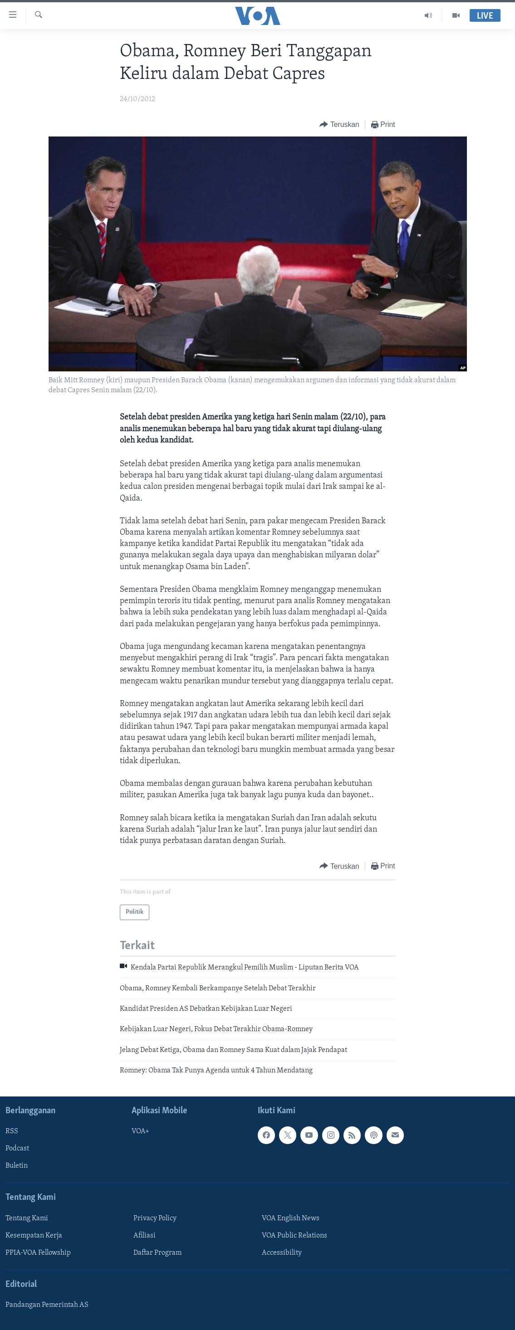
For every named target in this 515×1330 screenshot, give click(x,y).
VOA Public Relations (294, 1235)
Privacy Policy (155, 1218)
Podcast (17, 1148)
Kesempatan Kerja (33, 1235)
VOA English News (290, 1218)
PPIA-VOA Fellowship (38, 1253)
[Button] (339, 125)
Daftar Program (157, 1253)
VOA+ (140, 1131)
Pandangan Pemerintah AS (46, 1305)
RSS (11, 1131)
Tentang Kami (26, 1218)
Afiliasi (144, 1235)
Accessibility (282, 1253)
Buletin (16, 1165)
